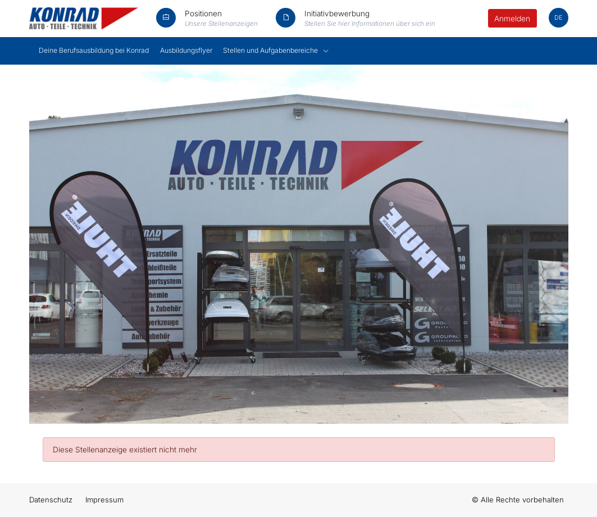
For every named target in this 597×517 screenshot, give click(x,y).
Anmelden (512, 18)
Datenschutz (50, 499)
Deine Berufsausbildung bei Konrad (94, 50)
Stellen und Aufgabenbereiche (271, 50)
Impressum (104, 499)
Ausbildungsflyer (186, 50)
